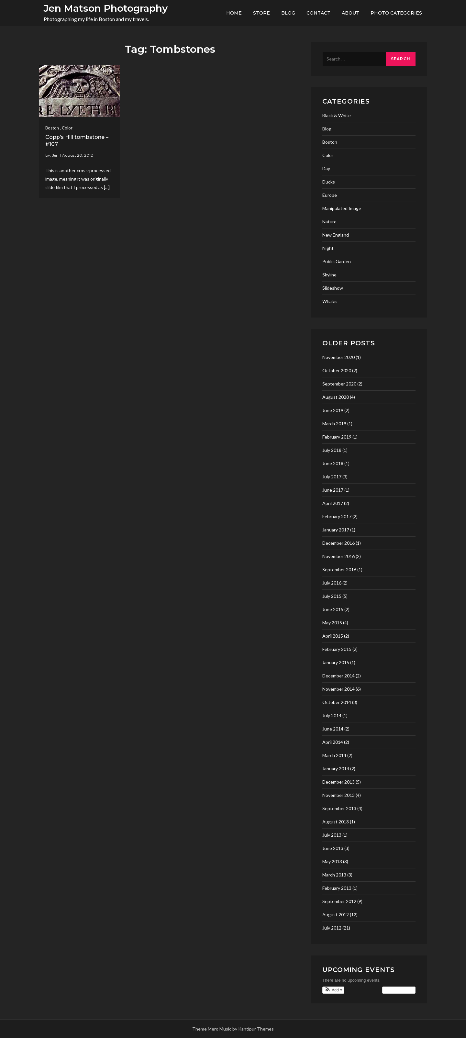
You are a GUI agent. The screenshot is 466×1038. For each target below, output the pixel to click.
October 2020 (336, 370)
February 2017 (336, 516)
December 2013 (338, 782)
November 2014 (338, 689)
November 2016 (338, 556)
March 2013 (334, 874)
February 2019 (336, 437)
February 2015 (336, 649)
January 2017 (335, 529)
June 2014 (332, 728)
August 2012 (335, 914)
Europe (329, 195)
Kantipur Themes (256, 1029)
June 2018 (332, 463)
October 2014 (336, 702)
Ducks (328, 181)
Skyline (329, 274)
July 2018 (331, 450)
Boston (52, 127)
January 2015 (335, 662)
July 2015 (331, 596)
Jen (55, 155)
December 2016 (338, 543)
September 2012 (339, 901)
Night (328, 248)
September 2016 (339, 569)
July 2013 (331, 835)
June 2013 (332, 848)
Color (67, 127)
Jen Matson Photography (106, 8)
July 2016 (331, 583)
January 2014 (335, 768)
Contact (318, 13)
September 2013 (339, 808)
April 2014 (332, 742)
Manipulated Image (341, 208)
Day (326, 168)
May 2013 (332, 861)
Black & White (336, 115)
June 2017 (332, 490)
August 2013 (335, 821)
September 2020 (339, 383)
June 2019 (332, 410)
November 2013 (338, 795)
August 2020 (335, 397)
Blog (288, 13)
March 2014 (334, 755)
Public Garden (336, 261)
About (350, 13)
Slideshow (332, 288)
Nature (329, 221)
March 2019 (334, 423)
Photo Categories (396, 13)
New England (335, 235)
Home (234, 13)
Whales (330, 301)
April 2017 (332, 503)
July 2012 (331, 928)
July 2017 (331, 476)
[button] (333, 990)
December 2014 (338, 675)
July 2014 (331, 715)
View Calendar (399, 990)
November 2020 (338, 357)
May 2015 (332, 622)
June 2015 (332, 609)
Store (261, 13)
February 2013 (336, 888)
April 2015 (332, 636)
